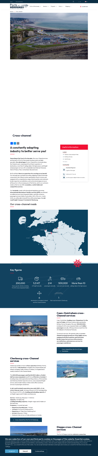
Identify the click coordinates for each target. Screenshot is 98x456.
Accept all (12, 451)
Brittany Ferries (68, 157)
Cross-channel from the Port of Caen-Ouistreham (72, 350)
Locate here (85, 6)
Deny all (25, 451)
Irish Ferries (67, 159)
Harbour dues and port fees (71, 154)
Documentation (19, 1)
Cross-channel (19, 11)
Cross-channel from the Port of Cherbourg (26, 420)
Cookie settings (39, 451)
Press (11, 1)
